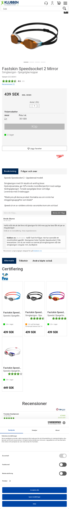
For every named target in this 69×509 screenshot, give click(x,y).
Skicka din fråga (59, 213)
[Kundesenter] (46, 3)
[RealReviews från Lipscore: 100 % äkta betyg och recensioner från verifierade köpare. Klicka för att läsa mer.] (60, 409)
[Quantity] (34, 106)
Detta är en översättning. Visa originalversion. (20, 231)
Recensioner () (8, 84)
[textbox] (27, 213)
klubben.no (37, 251)
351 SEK (23, 119)
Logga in (52, 3)
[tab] (10, 171)
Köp (34, 126)
